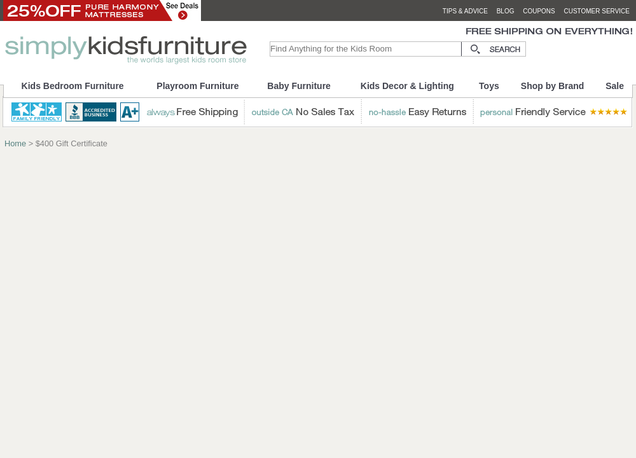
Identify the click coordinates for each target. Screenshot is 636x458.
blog (506, 11)
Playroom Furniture (197, 86)
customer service (596, 11)
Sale (614, 86)
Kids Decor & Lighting (407, 86)
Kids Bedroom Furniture (73, 86)
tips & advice (465, 11)
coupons (539, 11)
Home (15, 143)
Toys (489, 86)
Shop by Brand (552, 86)
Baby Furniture (299, 86)
